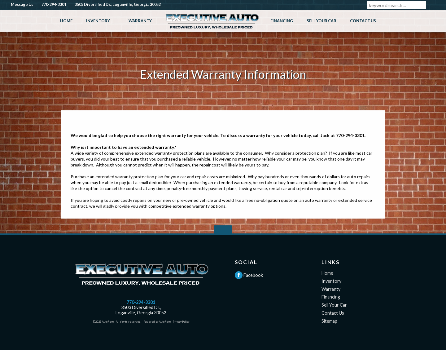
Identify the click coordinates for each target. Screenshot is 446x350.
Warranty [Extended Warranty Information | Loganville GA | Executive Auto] (140, 20)
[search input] (396, 5)
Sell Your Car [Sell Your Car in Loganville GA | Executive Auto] (321, 20)
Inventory (331, 281)
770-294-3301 (141, 302)
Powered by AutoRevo (157, 321)
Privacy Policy (181, 321)
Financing (330, 296)
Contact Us (332, 313)
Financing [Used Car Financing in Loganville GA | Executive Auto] (281, 20)
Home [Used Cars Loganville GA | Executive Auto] (66, 20)
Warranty (330, 289)
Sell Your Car (334, 305)
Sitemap (329, 321)
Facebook (249, 275)
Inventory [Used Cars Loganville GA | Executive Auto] (98, 20)
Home (327, 273)
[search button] (433, 5)
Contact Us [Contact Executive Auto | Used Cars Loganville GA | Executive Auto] (363, 20)
